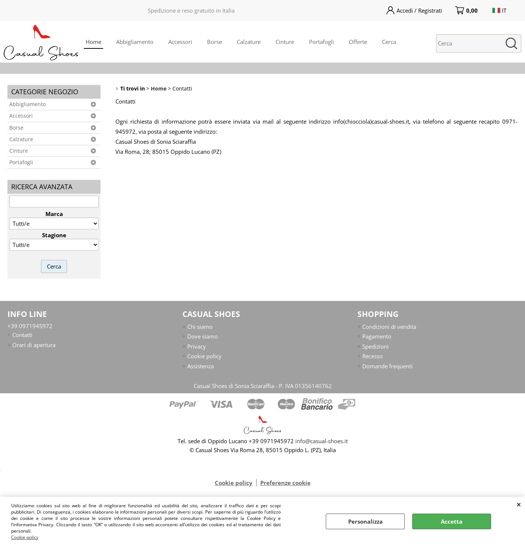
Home (93, 41)
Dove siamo (202, 336)
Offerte (358, 41)
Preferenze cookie (285, 482)
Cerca (389, 41)
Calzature (249, 41)
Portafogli (321, 41)
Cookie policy (24, 537)
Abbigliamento (134, 41)
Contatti (22, 335)
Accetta (451, 521)
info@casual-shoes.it (321, 441)
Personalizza (365, 521)
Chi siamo (200, 326)
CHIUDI (518, 504)
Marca (54, 214)
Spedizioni (375, 346)
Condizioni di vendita (389, 326)
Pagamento (376, 336)
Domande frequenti (387, 366)
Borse (214, 41)
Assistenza (200, 366)
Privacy (196, 346)
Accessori (180, 41)
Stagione (54, 235)
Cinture (285, 41)
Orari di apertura (33, 345)
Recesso (372, 356)
